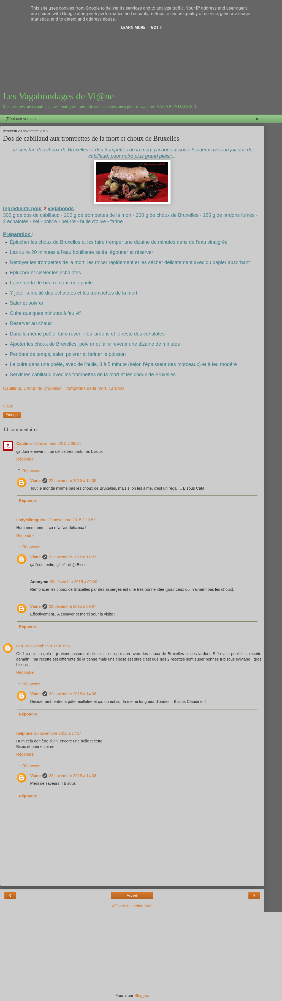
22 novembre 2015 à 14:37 (72, 557)
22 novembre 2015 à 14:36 (72, 480)
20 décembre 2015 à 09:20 (73, 581)
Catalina (24, 443)
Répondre (25, 459)
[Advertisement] (132, 46)
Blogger (141, 995)
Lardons (116, 388)
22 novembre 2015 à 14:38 (72, 694)
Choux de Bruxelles (42, 388)
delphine (24, 733)
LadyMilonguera (31, 520)
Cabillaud (12, 388)
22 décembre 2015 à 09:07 (72, 606)
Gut (19, 646)
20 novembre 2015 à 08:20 (57, 443)
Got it (157, 27)
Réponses (31, 470)
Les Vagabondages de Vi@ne (58, 96)
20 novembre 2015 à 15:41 (48, 646)
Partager (12, 415)
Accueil (132, 895)
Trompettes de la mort (85, 388)
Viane (35, 480)
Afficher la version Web (132, 906)
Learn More (133, 27)
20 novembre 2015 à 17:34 (58, 733)
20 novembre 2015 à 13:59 (72, 520)
